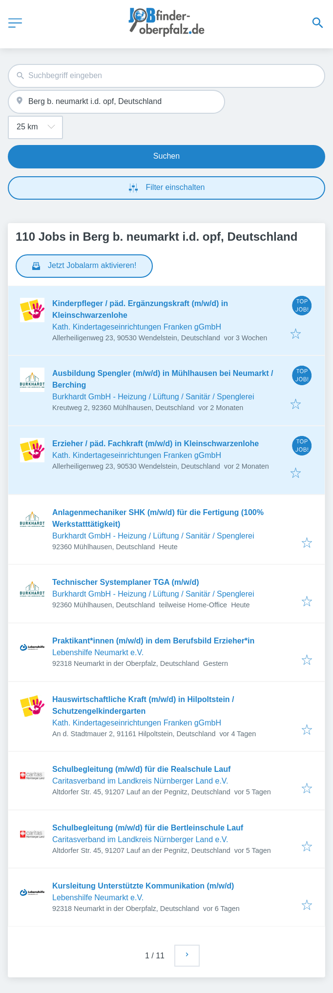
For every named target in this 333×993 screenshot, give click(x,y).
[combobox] (166, 76)
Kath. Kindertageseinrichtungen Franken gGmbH (136, 327)
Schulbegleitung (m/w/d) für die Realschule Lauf (141, 769)
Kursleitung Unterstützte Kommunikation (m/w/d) (143, 886)
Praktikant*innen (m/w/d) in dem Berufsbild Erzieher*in (153, 641)
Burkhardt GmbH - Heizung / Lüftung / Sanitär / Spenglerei (153, 397)
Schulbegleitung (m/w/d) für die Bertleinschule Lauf (147, 828)
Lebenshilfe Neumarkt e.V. (98, 652)
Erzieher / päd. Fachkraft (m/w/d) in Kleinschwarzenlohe (155, 443)
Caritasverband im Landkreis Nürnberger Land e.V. (140, 781)
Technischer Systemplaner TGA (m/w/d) (125, 582)
